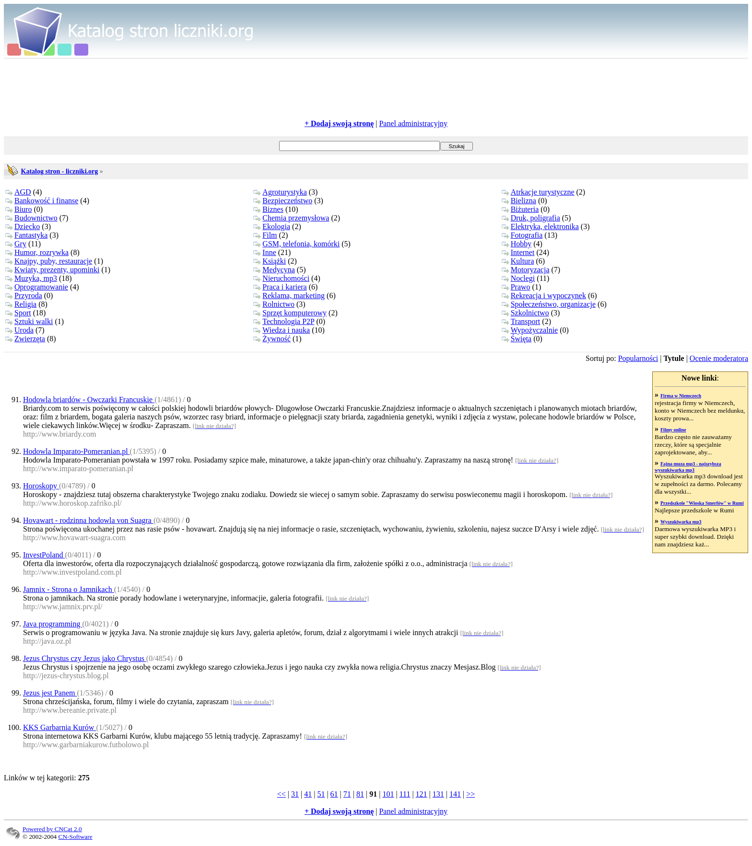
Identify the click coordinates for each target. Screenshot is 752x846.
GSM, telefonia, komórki (296, 244)
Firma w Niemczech (680, 395)
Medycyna (274, 270)
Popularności (638, 358)
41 (308, 794)
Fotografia (522, 235)
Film (265, 235)
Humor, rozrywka (37, 252)
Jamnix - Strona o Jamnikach (68, 589)
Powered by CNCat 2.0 (52, 829)
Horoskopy (41, 486)
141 (455, 794)
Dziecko (22, 226)
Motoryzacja (526, 270)
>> (470, 794)
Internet (518, 252)
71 (347, 794)
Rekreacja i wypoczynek (544, 295)
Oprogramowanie (36, 287)
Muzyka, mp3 (31, 278)
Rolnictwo (273, 304)
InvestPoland (44, 555)
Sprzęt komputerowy (290, 313)
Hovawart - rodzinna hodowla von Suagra (88, 520)
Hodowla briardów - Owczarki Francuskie (88, 399)
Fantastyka (26, 235)
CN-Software (76, 836)
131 (438, 794)
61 (334, 794)
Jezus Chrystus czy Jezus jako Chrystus (84, 658)
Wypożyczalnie (530, 330)
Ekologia (271, 226)
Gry (15, 244)
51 (321, 794)
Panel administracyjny (413, 123)
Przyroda (23, 295)
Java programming (52, 624)
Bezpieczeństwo (282, 201)
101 (388, 794)
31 (295, 794)
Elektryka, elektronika (540, 226)
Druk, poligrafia (531, 218)
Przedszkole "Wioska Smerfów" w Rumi (702, 503)
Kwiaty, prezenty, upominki (52, 270)
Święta (517, 339)
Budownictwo (31, 218)
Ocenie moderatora (719, 358)
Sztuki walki (29, 321)
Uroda (19, 330)
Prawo (516, 287)
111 (405, 794)
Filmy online (673, 429)
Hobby (517, 244)
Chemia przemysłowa (291, 218)
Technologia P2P (283, 321)
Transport (521, 321)
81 (360, 794)
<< (281, 794)
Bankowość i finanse (41, 201)
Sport (18, 313)
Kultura (518, 261)
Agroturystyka (279, 192)
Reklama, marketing (289, 295)
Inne (264, 252)
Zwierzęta (25, 339)
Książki (269, 261)
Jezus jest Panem (50, 693)
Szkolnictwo (525, 313)
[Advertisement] (376, 89)
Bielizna (519, 201)
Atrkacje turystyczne (538, 192)
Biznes (268, 209)
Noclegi (518, 278)
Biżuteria (520, 209)
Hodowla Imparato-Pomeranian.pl (76, 451)
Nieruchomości (281, 278)
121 (421, 794)
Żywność (272, 339)
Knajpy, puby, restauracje (48, 261)
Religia (20, 304)
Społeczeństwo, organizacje (549, 304)
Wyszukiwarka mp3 (680, 521)
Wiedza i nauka (281, 330)
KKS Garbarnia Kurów (59, 727)
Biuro (18, 209)
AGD (18, 192)
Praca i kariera (279, 287)
